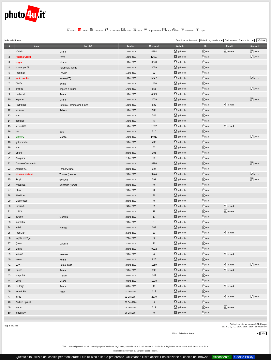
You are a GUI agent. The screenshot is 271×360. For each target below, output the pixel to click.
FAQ (166, 30)
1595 (245, 326)
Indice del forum (13, 40)
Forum (83, 30)
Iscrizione (187, 30)
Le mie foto (112, 30)
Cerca (126, 30)
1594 (239, 326)
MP (175, 30)
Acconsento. (221, 357)
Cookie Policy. (244, 357)
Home (71, 30)
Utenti (137, 30)
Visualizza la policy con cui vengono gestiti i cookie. (135, 351)
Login (200, 30)
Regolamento (152, 30)
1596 (251, 326)
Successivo (261, 326)
